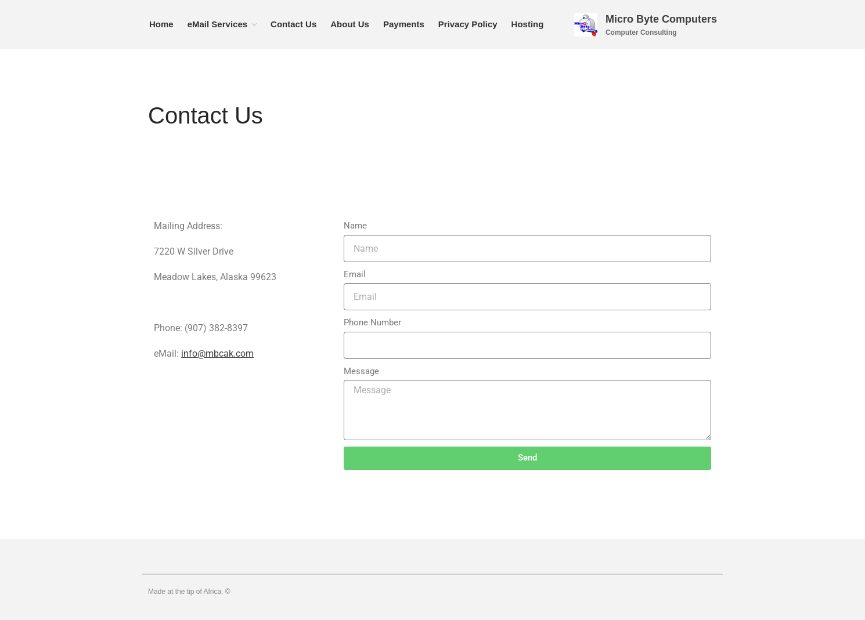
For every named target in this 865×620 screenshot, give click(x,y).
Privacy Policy (468, 24)
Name (355, 225)
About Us (349, 24)
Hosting (527, 24)
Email (355, 274)
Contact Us (293, 24)
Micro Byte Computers (661, 19)
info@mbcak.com (217, 353)
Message (361, 371)
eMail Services (217, 24)
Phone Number (372, 322)
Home (161, 24)
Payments (403, 24)
